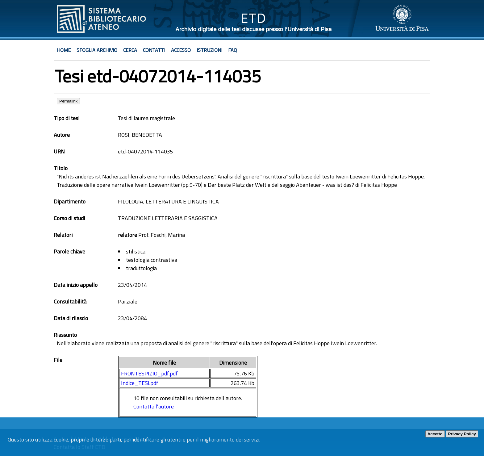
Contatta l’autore (153, 406)
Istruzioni (209, 50)
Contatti (154, 50)
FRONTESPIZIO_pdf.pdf (149, 373)
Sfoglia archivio (97, 50)
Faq (232, 50)
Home (64, 50)
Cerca (130, 50)
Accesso (181, 50)
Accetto (435, 434)
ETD (253, 18)
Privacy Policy (462, 434)
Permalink (68, 101)
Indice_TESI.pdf (139, 383)
